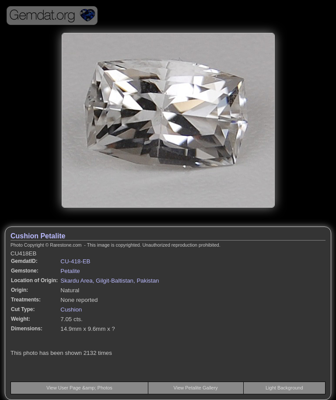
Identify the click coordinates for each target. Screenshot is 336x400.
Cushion (71, 309)
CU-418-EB (75, 261)
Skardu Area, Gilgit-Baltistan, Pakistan (109, 280)
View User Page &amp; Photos (79, 387)
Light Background (284, 387)
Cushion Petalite (37, 236)
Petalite (70, 271)
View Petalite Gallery (196, 387)
